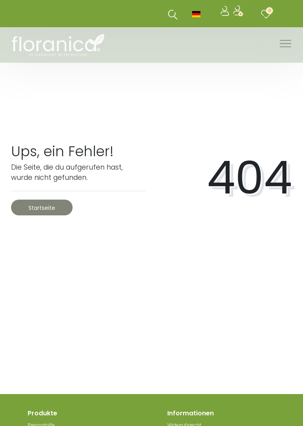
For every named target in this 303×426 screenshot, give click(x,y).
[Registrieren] (239, 13)
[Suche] (173, 14)
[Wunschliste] (267, 13)
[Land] (196, 13)
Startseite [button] (41, 208)
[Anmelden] (225, 13)
